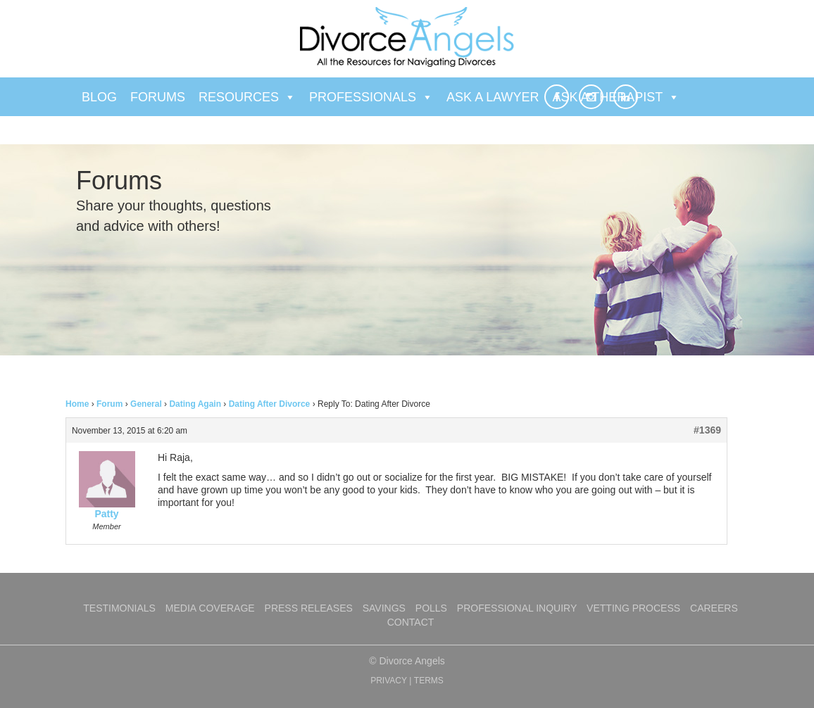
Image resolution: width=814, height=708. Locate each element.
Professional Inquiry (517, 608)
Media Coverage (210, 608)
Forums (157, 97)
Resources (247, 97)
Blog (99, 97)
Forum (109, 404)
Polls (431, 608)
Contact (410, 622)
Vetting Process (633, 608)
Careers (714, 608)
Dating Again (195, 404)
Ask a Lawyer (492, 97)
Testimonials (119, 608)
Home (77, 404)
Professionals (371, 97)
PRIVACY (388, 680)
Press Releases (309, 608)
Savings (384, 608)
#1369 (707, 430)
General (146, 404)
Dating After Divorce (270, 404)
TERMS (429, 680)
